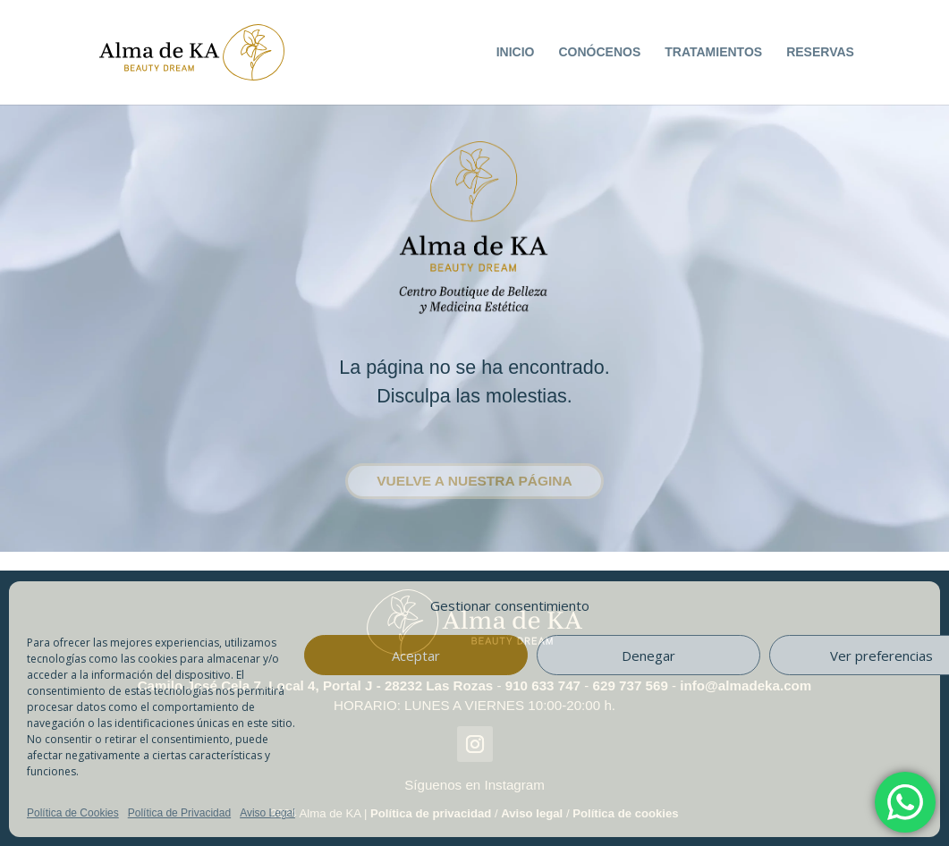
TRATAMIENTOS (713, 52)
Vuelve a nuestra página (474, 480)
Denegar (648, 655)
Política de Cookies (73, 813)
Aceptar (416, 655)
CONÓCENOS (599, 52)
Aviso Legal (267, 813)
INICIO (515, 52)
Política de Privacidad (179, 813)
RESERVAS (820, 52)
